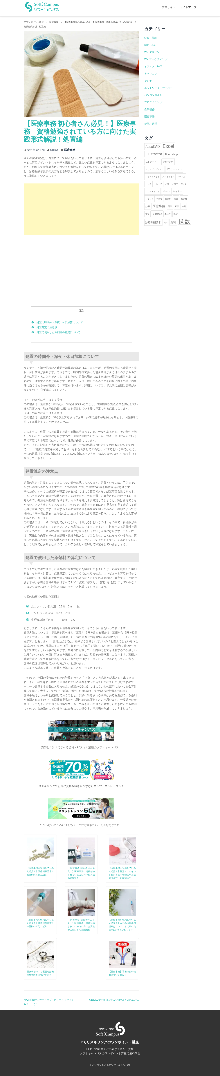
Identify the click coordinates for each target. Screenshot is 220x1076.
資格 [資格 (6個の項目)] (173, 222)
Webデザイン (152, 52)
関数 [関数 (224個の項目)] (184, 221)
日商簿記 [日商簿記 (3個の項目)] (157, 214)
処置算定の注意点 (47, 327)
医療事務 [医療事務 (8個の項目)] (159, 206)
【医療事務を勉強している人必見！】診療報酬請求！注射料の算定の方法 (40, 923)
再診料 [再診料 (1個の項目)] (168, 198)
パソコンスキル (153, 95)
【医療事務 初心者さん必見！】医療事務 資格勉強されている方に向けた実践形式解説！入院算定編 (81, 924)
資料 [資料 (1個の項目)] (166, 222)
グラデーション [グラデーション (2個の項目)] (174, 169)
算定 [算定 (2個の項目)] (176, 214)
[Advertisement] (81, 209)
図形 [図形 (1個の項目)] (170, 206)
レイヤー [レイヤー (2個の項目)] (177, 191)
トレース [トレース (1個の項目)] (158, 184)
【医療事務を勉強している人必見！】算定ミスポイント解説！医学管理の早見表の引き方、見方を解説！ (122, 873)
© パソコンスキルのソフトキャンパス (110, 1065)
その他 (148, 81)
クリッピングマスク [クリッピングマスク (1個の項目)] (154, 169)
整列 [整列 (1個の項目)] (184, 206)
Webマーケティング (155, 59)
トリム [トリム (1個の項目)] (148, 184)
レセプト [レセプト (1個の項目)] (149, 198)
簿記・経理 (150, 124)
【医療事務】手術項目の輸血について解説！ (122, 973)
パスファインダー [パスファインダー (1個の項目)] (180, 184)
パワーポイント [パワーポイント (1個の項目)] (152, 191)
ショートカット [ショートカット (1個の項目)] (152, 176)
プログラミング (153, 102)
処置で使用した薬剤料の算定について (58, 332)
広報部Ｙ (55, 150)
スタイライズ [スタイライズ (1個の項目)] (168, 176)
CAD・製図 (150, 38)
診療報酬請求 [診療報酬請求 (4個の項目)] (153, 222)
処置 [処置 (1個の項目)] (176, 198)
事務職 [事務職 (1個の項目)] (159, 198)
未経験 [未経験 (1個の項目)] (168, 213)
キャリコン (150, 74)
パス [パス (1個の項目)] (167, 184)
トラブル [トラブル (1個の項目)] (181, 176)
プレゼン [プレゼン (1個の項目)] (166, 191)
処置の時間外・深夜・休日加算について (60, 322)
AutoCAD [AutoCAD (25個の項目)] (152, 146)
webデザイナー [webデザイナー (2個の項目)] (153, 162)
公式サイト (169, 7)
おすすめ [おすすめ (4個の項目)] (168, 162)
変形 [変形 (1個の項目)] (177, 206)
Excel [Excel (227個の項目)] (168, 146)
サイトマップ (188, 7)
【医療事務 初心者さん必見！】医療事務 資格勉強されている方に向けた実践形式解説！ (81, 873)
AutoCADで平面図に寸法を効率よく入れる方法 (114, 999)
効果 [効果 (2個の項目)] (147, 206)
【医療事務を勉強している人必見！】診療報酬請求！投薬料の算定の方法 (40, 871)
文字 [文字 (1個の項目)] (147, 213)
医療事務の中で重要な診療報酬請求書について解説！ (40, 973)
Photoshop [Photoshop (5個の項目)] (171, 154)
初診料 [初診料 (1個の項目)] (184, 198)
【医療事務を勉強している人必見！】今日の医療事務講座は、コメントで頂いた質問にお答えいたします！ (122, 924)
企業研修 (149, 109)
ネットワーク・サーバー (158, 88)
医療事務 (71, 150)
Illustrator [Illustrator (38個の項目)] (153, 154)
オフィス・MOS (153, 66)
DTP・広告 (150, 45)
